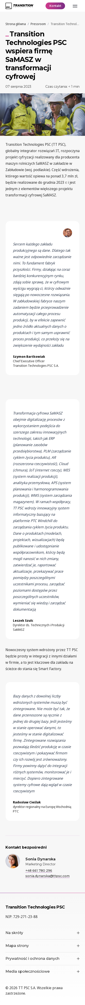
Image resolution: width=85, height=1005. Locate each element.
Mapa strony (42, 946)
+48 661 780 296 (38, 870)
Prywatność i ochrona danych (42, 958)
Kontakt (55, 5)
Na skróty (42, 933)
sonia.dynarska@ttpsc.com (47, 876)
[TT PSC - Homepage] (19, 6)
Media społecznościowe (42, 971)
